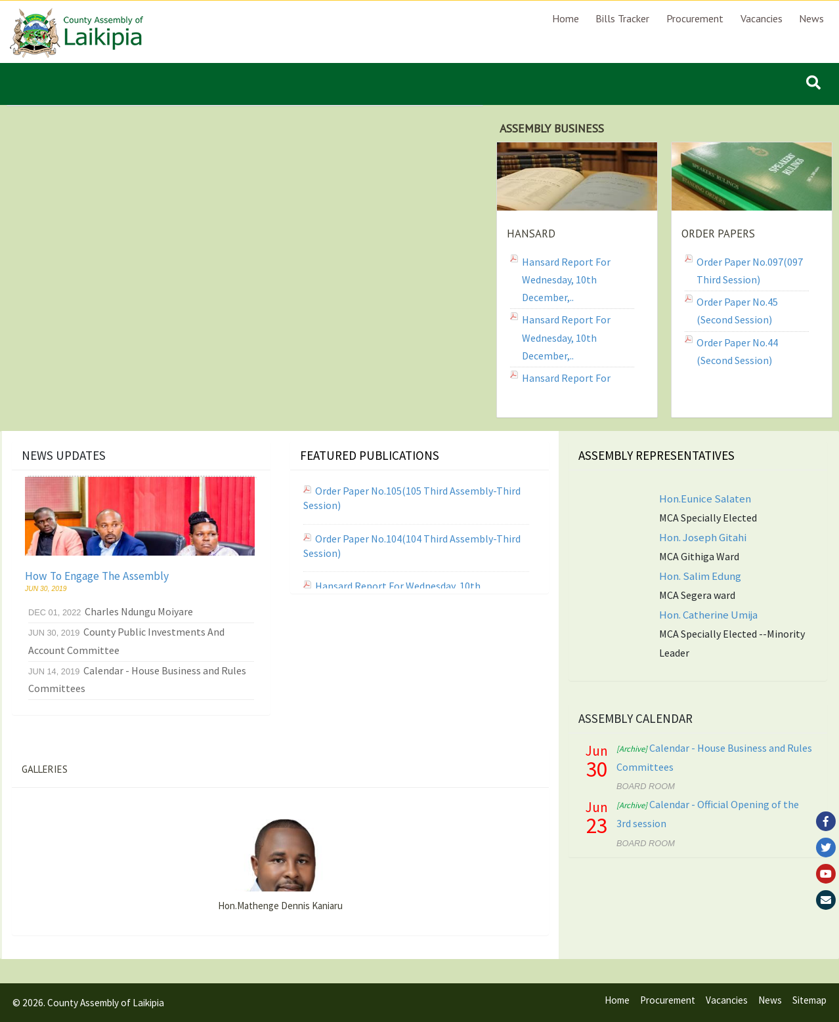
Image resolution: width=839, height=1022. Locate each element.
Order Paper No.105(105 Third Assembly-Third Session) (412, 498)
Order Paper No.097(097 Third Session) (750, 270)
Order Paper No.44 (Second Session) (737, 351)
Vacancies (762, 18)
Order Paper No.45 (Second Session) (737, 310)
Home (565, 18)
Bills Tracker (622, 18)
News (811, 18)
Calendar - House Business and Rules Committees (137, 679)
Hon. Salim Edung (700, 576)
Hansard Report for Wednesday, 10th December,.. (566, 279)
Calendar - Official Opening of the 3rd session (707, 814)
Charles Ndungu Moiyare (110, 611)
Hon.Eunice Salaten (705, 498)
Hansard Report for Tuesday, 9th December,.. (577, 386)
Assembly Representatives (656, 455)
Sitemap (809, 1000)
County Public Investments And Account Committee (126, 640)
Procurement (694, 18)
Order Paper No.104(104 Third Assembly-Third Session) (412, 546)
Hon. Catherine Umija (708, 614)
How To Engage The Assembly (97, 576)
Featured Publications (369, 455)
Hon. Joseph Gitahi (702, 537)
